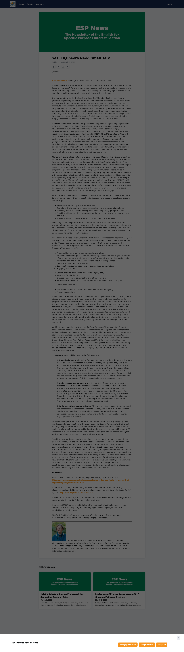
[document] (92, 643)
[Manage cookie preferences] (128, 645)
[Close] (178, 638)
